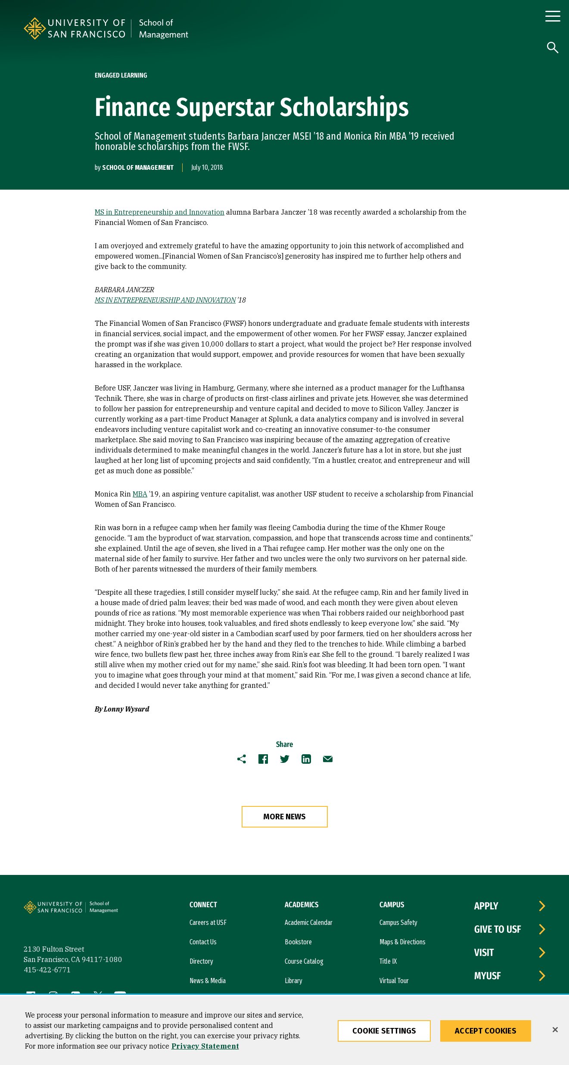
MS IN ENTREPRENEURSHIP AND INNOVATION (165, 300)
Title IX (388, 961)
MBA (140, 494)
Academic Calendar (309, 922)
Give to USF (497, 929)
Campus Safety (398, 922)
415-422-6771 (47, 969)
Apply (486, 906)
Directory (201, 961)
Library (293, 981)
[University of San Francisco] (130, 28)
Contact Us (203, 942)
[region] (284, 1030)
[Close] (555, 1029)
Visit (484, 952)
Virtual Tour (394, 981)
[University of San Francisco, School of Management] (239, 28)
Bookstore (298, 942)
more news (284, 816)
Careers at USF (208, 922)
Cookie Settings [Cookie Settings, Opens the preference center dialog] (384, 1031)
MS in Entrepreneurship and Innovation (159, 212)
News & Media (208, 981)
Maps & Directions (402, 942)
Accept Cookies (485, 1031)
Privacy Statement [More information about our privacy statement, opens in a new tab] (205, 1046)
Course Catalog (304, 961)
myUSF (487, 976)
